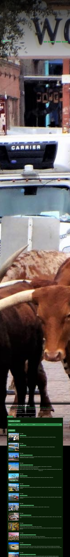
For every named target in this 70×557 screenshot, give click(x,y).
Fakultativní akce (26, 416)
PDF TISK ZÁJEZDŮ (45, 416)
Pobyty (45, 41)
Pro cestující (58, 41)
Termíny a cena (10, 416)
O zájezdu (20, 416)
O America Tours (65, 41)
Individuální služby (51, 41)
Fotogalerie (33, 416)
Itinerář (15, 416)
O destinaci (38, 416)
